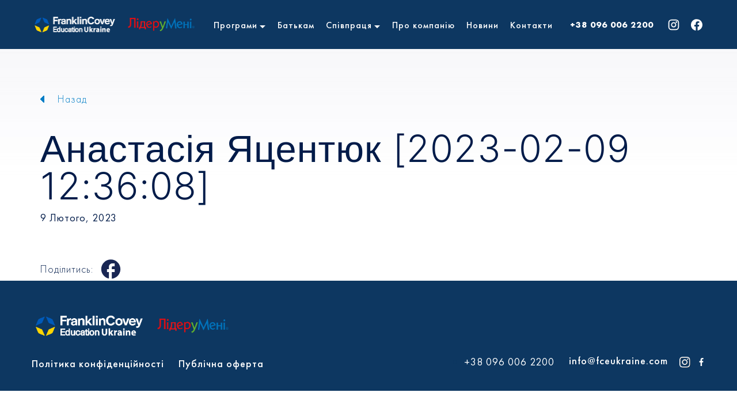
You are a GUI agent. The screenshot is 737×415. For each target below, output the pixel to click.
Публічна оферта (221, 363)
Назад (72, 98)
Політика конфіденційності (98, 363)
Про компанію (423, 25)
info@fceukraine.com (618, 360)
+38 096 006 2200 (612, 25)
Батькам (296, 25)
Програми (235, 25)
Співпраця (349, 25)
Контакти (531, 25)
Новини (482, 25)
